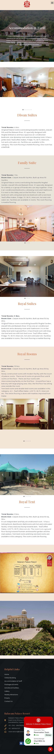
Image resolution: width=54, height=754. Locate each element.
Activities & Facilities (11, 688)
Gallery (6, 691)
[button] (52, 2)
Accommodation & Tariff (13, 681)
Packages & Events (11, 684)
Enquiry (7, 698)
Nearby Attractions (11, 694)
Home (6, 674)
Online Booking (10, 678)
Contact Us (8, 701)
